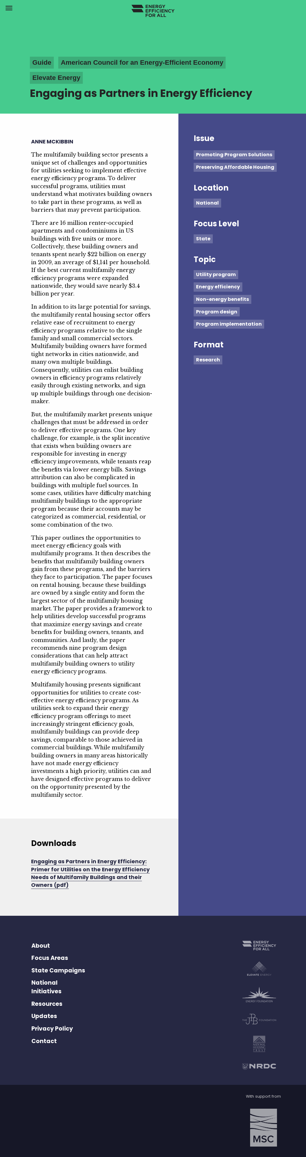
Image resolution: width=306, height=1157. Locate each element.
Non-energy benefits (222, 299)
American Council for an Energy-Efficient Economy (142, 62)
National (207, 202)
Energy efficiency (218, 286)
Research (208, 359)
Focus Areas (49, 958)
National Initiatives (46, 987)
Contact (44, 1041)
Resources (46, 1004)
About (40, 946)
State (203, 238)
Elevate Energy (56, 77)
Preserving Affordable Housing (235, 167)
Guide (41, 62)
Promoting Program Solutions (234, 154)
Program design (216, 311)
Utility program (216, 274)
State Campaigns (58, 970)
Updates (44, 1016)
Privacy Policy (52, 1029)
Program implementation (229, 324)
